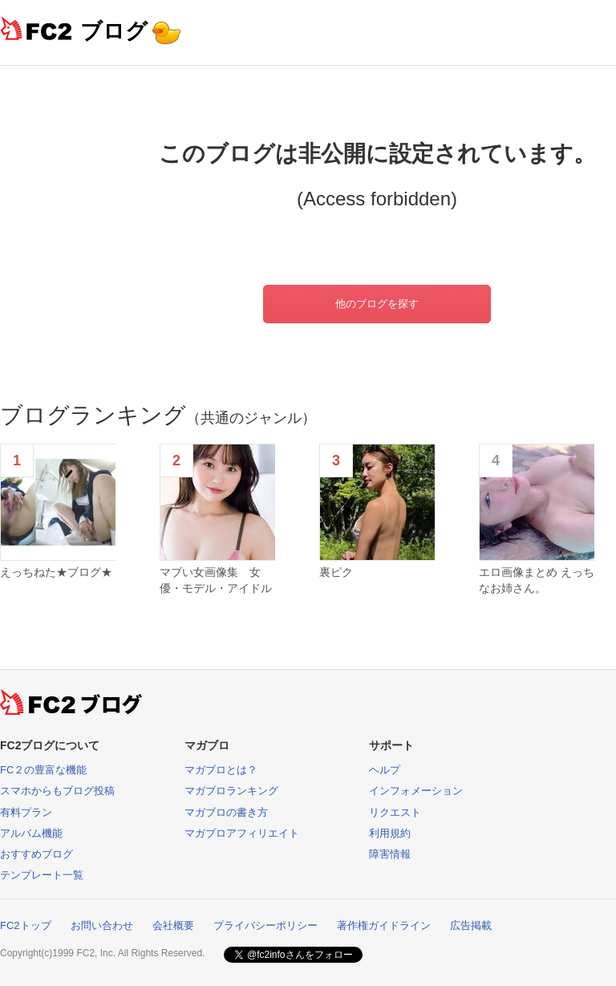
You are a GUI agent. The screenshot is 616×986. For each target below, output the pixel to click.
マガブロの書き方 (226, 812)
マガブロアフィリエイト (241, 833)
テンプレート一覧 (41, 875)
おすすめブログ (36, 854)
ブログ (114, 30)
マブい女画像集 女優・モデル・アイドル (216, 580)
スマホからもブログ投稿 (57, 791)
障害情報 (390, 854)
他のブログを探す (377, 304)
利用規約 (390, 833)
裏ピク (336, 572)
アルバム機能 (31, 833)
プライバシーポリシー (265, 925)
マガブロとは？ (220, 770)
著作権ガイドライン (384, 925)
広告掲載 (471, 925)
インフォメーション (416, 791)
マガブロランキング (231, 791)
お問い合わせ (102, 925)
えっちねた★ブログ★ (56, 572)
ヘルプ (384, 770)
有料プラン (26, 812)
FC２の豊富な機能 (43, 770)
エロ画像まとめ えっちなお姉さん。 (536, 580)
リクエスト (395, 812)
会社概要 (173, 925)
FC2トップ (25, 925)
